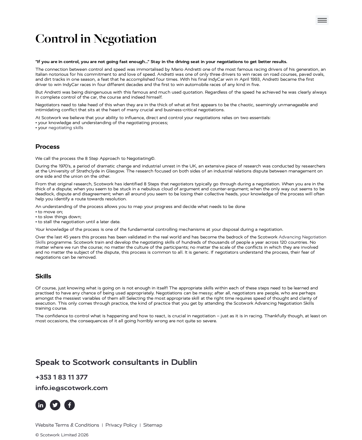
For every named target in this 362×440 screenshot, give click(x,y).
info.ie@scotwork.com (71, 388)
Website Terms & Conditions (67, 425)
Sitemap (152, 425)
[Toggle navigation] (322, 20)
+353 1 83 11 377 (61, 377)
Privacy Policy (121, 425)
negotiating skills (66, 127)
